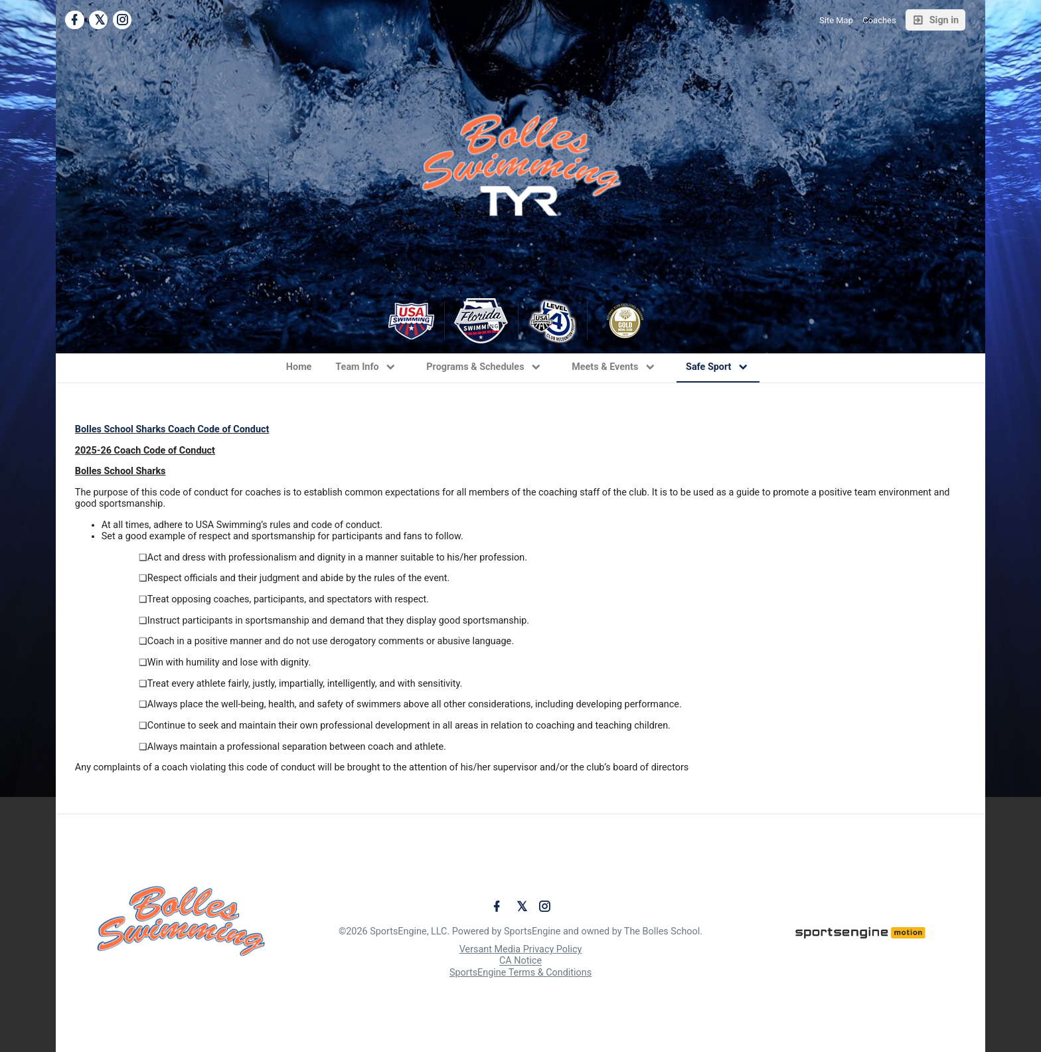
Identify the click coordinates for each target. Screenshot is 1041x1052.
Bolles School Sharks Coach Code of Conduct (172, 429)
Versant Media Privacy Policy (520, 949)
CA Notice (520, 961)
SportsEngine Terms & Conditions (520, 972)
